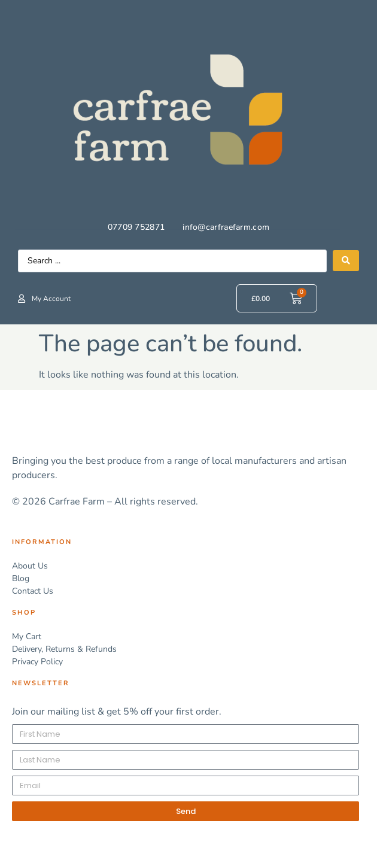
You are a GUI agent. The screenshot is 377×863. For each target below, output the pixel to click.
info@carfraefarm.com (226, 227)
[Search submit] (346, 260)
